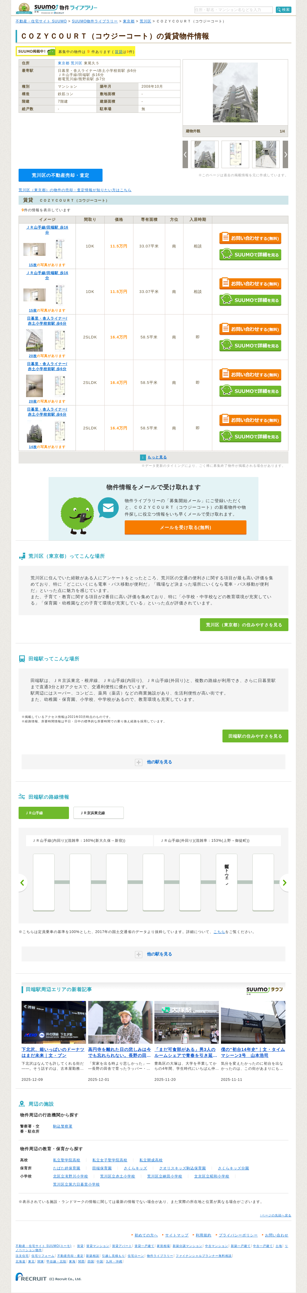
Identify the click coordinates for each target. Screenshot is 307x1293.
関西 (81, 1261)
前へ (23, 882)
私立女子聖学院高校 (109, 1160)
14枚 (33, 447)
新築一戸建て (241, 1246)
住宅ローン (136, 1255)
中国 (100, 1261)
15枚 (33, 265)
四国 (91, 1261)
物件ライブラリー (160, 1255)
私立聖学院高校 (66, 1160)
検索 (286, 9)
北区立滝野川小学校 (70, 1176)
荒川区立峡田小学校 (164, 1176)
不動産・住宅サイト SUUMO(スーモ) (44, 1246)
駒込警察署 (63, 1126)
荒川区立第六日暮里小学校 (76, 1184)
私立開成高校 (151, 1160)
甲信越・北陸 (56, 1261)
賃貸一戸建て (144, 1246)
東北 (31, 1261)
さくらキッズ (135, 1168)
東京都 (129, 21)
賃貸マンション (97, 1246)
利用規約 (203, 1235)
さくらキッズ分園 (233, 1168)
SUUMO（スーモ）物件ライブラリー (56, 8)
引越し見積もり (113, 1255)
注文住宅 (22, 1255)
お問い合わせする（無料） (250, 238)
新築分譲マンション (187, 1246)
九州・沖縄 (114, 1261)
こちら (219, 932)
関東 (40, 1261)
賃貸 (119, 52)
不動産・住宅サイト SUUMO (41, 21)
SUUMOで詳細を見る (250, 254)
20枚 (33, 356)
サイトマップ (177, 1235)
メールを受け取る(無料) (185, 527)
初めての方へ (146, 1235)
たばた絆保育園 (66, 1168)
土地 (279, 1246)
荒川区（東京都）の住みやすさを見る (244, 624)
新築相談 (92, 1255)
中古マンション (216, 1246)
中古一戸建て (263, 1246)
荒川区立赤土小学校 (117, 1176)
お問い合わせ (276, 1235)
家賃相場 (163, 1246)
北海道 (20, 1261)
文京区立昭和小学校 (211, 1176)
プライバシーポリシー (238, 1235)
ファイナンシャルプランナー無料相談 (204, 1255)
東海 (72, 1261)
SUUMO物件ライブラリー (95, 21)
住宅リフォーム (43, 1255)
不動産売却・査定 (70, 1255)
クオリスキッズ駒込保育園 (182, 1168)
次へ (283, 882)
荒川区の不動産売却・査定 (60, 175)
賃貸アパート (122, 1246)
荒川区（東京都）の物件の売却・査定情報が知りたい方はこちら (75, 190)
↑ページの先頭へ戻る (275, 1215)
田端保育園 (102, 1168)
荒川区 (145, 21)
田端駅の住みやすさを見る (255, 736)
